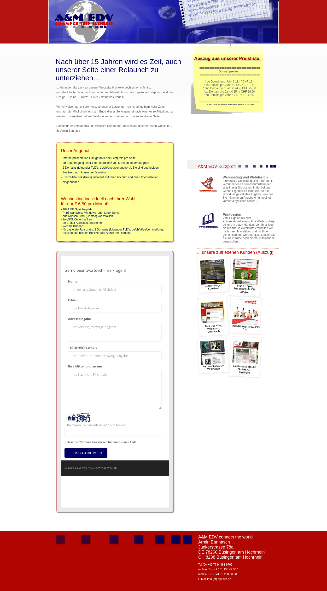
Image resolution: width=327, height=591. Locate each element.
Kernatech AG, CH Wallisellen (212, 355)
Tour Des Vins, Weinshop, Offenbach (212, 316)
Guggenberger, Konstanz (212, 274)
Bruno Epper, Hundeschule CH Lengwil (245, 276)
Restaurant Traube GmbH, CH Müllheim (245, 356)
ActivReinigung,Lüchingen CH (247, 315)
